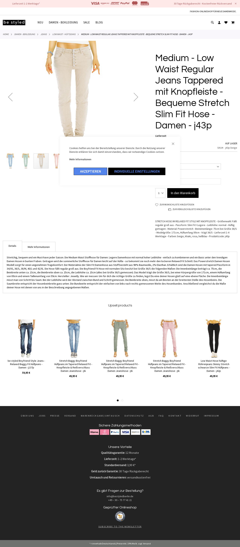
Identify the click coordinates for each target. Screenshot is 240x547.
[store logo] (14, 22)
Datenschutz (134, 415)
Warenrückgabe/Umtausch (100, 415)
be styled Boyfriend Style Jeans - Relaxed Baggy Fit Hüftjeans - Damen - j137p (26, 364)
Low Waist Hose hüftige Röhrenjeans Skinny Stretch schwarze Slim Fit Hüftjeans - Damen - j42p (214, 366)
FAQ (161, 415)
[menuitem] (42, 22)
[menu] (72, 22)
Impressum (211, 415)
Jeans (43, 34)
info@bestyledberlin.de (120, 496)
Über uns (27, 415)
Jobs (42, 415)
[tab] (12, 246)
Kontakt (175, 415)
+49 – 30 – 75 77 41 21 (120, 500)
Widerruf (192, 415)
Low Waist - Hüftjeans (63, 34)
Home (6, 34)
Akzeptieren (90, 171)
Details (12, 245)
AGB (151, 415)
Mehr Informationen (80, 159)
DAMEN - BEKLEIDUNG (24, 34)
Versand (70, 415)
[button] (10, 97)
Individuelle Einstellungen (137, 171)
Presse (55, 415)
